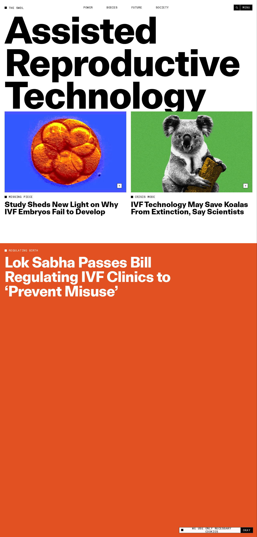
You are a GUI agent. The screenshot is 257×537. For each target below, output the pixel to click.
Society (162, 7)
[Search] (237, 7)
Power (88, 7)
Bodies (111, 7)
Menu (246, 7)
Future (136, 7)
